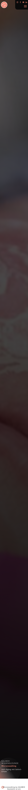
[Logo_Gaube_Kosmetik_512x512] (4, 2)
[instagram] (17, 2)
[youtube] (23, 2)
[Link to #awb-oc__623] (25, 6)
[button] (2, 787)
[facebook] (20, 2)
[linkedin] (26, 2)
